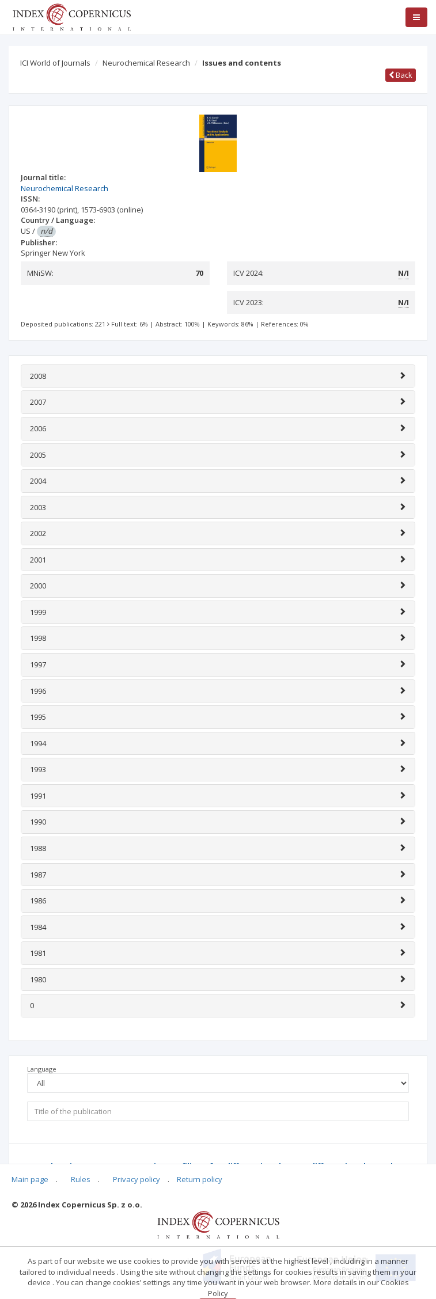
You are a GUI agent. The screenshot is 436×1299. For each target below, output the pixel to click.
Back (400, 75)
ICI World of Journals (55, 63)
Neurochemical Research (146, 63)
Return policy (199, 1179)
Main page (30, 1179)
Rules (80, 1179)
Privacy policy (136, 1179)
